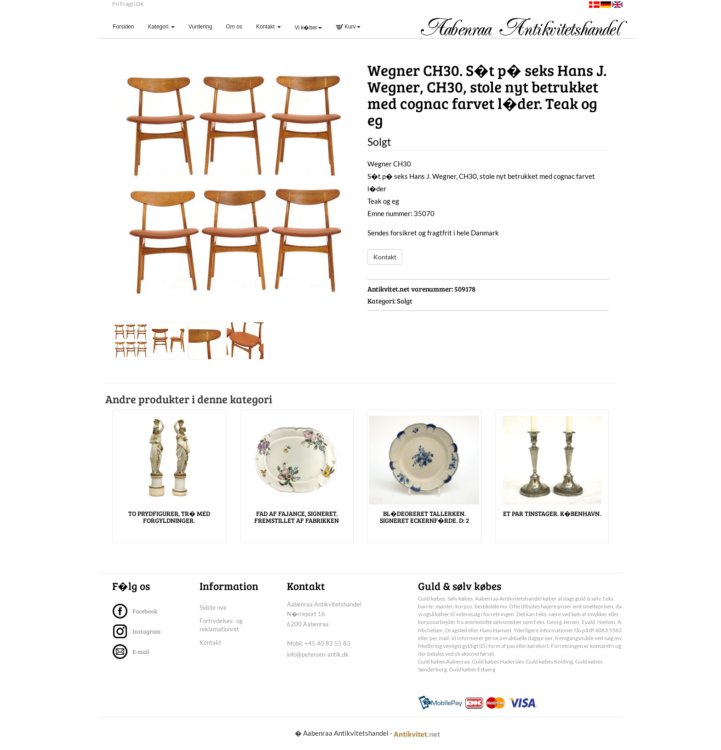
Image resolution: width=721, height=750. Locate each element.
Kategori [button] (161, 26)
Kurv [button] (348, 26)
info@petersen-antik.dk (318, 654)
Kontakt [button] (268, 26)
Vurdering (200, 26)
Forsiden (127, 26)
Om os (234, 26)
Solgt (404, 300)
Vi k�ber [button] (308, 27)
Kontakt (384, 257)
